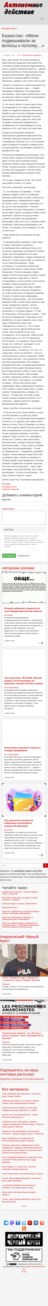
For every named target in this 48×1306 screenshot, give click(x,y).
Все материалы (15, 1089)
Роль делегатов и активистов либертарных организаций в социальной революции (18, 823)
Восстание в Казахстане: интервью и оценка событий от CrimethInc (20, 899)
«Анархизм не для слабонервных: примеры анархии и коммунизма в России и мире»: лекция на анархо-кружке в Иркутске (23, 1124)
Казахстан (6, 489)
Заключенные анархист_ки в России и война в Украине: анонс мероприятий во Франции (22, 1035)
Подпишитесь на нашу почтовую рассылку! (19, 1072)
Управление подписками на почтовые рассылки (22, 1079)
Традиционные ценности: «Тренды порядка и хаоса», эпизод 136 (20, 893)
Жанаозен (15, 489)
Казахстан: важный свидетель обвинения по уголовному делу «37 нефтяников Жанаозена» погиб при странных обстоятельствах (21, 925)
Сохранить (9, 556)
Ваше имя (6, 500)
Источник (6, 484)
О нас (24, 1272)
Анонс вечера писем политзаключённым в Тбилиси (22, 1174)
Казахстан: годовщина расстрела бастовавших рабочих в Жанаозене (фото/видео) (21, 912)
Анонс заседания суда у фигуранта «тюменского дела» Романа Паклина (21, 978)
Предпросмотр (24, 556)
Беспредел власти (9, 28)
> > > (24, 1206)
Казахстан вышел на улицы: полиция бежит (19, 904)
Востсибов (8, 615)
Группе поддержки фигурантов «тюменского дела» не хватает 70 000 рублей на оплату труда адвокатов (22, 1159)
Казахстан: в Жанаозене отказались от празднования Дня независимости (17, 918)
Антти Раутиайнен (11, 688)
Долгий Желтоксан (9, 907)
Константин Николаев (31, 55)
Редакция (6, 984)
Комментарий (8, 509)
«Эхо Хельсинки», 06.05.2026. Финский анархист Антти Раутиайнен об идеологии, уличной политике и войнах (23, 681)
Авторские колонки (18, 568)
